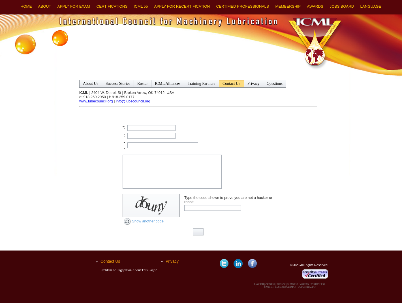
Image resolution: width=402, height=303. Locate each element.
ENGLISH (259, 284)
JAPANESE (292, 284)
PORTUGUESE (318, 284)
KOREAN (304, 284)
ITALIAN (311, 287)
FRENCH (281, 284)
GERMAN (291, 287)
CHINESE (270, 284)
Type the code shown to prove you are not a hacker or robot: (228, 199)
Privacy (172, 261)
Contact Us (110, 261)
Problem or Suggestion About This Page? (128, 270)
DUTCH (302, 287)
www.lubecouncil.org (96, 101)
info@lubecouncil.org (133, 101)
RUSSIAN (280, 287)
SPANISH (268, 287)
